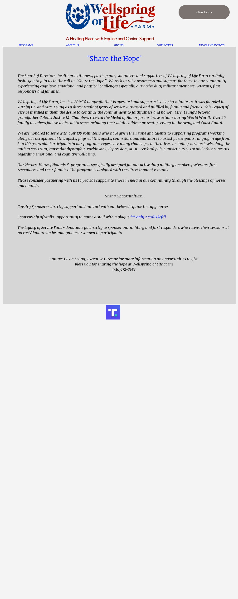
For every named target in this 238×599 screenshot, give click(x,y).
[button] (26, 45)
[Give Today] (204, 12)
